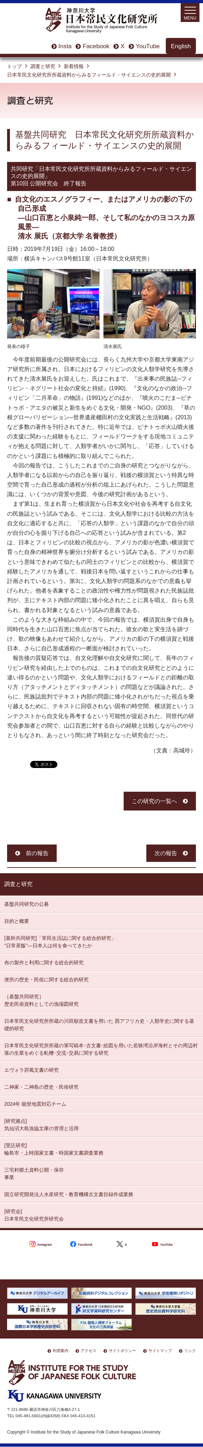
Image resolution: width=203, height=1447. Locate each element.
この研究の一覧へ (154, 801)
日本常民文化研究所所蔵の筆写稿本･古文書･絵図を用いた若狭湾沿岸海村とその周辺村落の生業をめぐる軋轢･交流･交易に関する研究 (101, 1049)
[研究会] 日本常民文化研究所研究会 (34, 1215)
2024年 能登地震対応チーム (35, 1104)
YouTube (148, 46)
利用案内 (60, 1350)
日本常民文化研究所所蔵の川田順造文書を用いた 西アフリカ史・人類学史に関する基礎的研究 (99, 1024)
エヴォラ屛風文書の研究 (31, 1070)
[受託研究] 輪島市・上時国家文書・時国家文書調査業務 (53, 1149)
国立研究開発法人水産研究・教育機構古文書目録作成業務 (68, 1194)
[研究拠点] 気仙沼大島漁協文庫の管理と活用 (41, 1124)
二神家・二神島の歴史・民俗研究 (41, 1087)
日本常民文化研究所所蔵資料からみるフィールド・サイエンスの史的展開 (89, 75)
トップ (14, 66)
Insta (65, 46)
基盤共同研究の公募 (26, 904)
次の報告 (165, 853)
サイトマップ (160, 1350)
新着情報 (74, 66)
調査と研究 (42, 66)
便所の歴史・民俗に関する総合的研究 (46, 979)
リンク (190, 1350)
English (181, 46)
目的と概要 (16, 921)
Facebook (96, 46)
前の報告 (37, 853)
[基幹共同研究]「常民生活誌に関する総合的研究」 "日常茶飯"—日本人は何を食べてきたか (60, 941)
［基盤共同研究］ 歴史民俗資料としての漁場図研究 (41, 1000)
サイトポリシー (122, 1350)
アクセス (88, 1350)
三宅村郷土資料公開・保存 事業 (34, 1173)
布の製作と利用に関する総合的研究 (44, 962)
